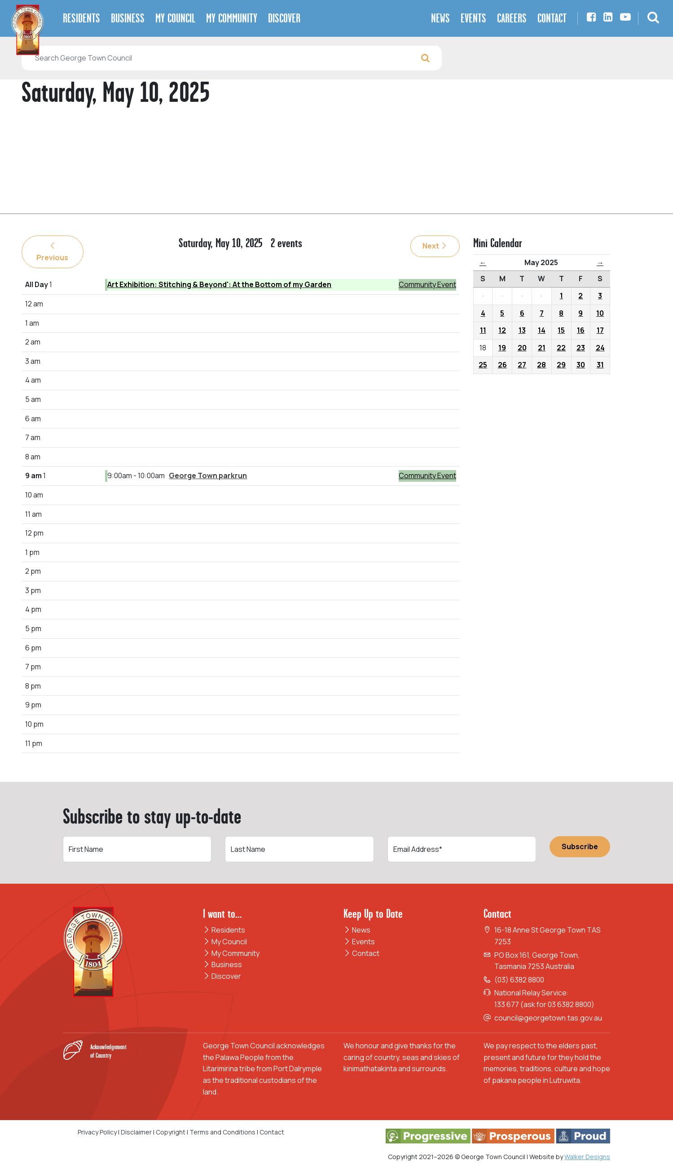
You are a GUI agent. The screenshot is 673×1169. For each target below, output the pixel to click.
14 (541, 330)
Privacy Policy (97, 1132)
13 (522, 330)
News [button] (440, 18)
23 (580, 348)
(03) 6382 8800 (519, 980)
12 (502, 330)
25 (483, 365)
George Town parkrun (208, 475)
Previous (52, 252)
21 (541, 348)
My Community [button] (231, 18)
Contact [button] (552, 18)
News (356, 930)
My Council (225, 942)
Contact (361, 953)
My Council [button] (175, 18)
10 (600, 313)
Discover (222, 976)
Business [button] (128, 18)
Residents (224, 930)
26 (502, 365)
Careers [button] (512, 18)
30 (580, 365)
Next (435, 246)
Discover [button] (284, 18)
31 (600, 365)
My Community (231, 953)
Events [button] (473, 18)
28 (541, 365)
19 (502, 348)
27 (522, 365)
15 (561, 330)
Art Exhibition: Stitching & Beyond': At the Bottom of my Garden (219, 284)
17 (600, 330)
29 (561, 365)
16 (581, 330)
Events (359, 942)
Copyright (170, 1132)
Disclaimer (136, 1132)
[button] (653, 18)
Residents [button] (81, 18)
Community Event (427, 284)
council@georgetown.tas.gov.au (548, 1018)
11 (483, 330)
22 (561, 348)
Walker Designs (587, 1156)
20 (522, 348)
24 (600, 348)
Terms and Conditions (223, 1132)
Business (222, 964)
